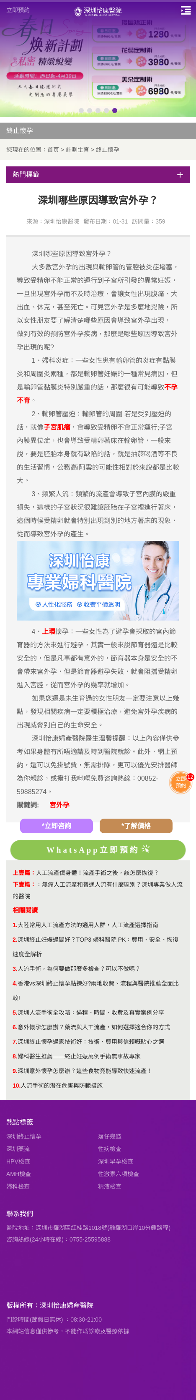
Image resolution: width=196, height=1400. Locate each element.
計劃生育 (77, 149)
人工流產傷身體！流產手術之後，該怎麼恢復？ (97, 873)
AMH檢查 (18, 1174)
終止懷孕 (107, 149)
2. (15, 939)
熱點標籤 (19, 1122)
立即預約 (18, 10)
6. (15, 1027)
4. (15, 983)
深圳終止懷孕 (23, 1136)
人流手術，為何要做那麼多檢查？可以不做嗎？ (79, 968)
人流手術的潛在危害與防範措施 (62, 1085)
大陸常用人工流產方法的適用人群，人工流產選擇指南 (88, 925)
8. (15, 1056)
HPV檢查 (18, 1161)
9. (15, 1071)
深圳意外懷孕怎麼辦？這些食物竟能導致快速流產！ (85, 1071)
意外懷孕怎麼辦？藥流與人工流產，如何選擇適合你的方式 (94, 1027)
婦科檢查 (18, 1186)
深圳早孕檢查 (115, 1161)
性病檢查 (109, 1149)
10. (17, 1085)
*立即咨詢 (56, 825)
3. (15, 968)
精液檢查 (109, 1186)
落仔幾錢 (109, 1136)
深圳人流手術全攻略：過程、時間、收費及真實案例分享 (91, 1012)
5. (15, 1012)
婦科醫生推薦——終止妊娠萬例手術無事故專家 (79, 1056)
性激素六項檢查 (118, 1174)
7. (15, 1041)
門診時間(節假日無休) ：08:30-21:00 (54, 1319)
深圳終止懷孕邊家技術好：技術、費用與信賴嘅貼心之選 (91, 1041)
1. (15, 925)
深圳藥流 (18, 1149)
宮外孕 (59, 805)
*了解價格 (136, 825)
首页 (53, 149)
